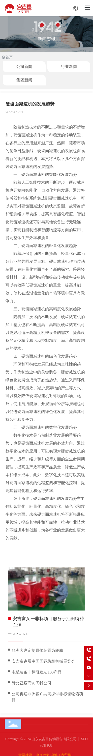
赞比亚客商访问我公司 (31, 683)
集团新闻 (24, 80)
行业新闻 (69, 66)
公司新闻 (24, 66)
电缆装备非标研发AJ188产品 (37, 672)
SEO (84, 739)
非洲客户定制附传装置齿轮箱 (37, 650)
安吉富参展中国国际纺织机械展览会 (43, 661)
